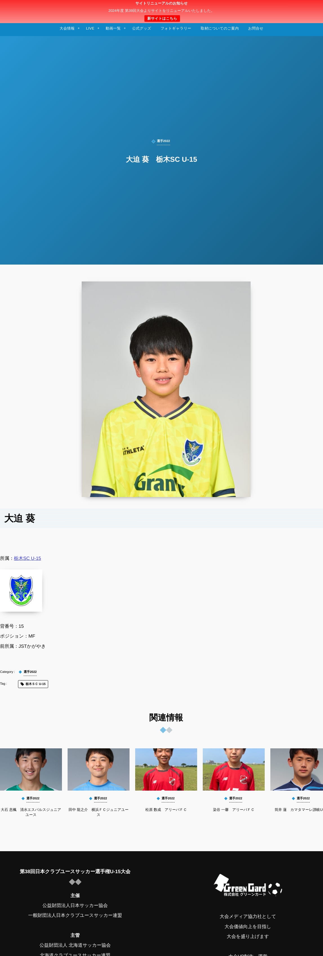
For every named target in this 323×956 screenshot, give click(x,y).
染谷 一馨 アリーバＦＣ (234, 810)
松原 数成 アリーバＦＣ (166, 810)
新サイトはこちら (162, 18)
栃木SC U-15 (27, 558)
